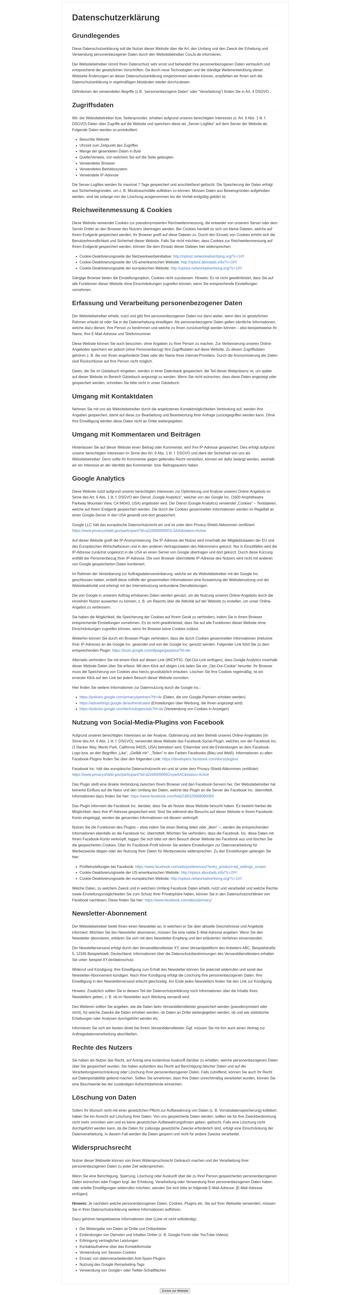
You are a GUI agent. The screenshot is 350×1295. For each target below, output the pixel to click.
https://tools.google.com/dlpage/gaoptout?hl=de (151, 650)
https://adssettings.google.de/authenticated (115, 703)
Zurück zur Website (175, 1290)
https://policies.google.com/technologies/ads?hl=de (121, 709)
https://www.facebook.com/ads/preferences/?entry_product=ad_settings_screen (200, 867)
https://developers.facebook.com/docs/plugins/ (200, 759)
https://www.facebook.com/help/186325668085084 (172, 796)
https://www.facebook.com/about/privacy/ (178, 900)
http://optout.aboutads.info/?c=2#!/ (209, 262)
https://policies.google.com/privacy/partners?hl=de (121, 697)
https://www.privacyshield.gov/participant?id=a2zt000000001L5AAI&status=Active (139, 531)
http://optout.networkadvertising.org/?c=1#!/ (208, 256)
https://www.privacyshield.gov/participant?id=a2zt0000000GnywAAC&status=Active (140, 775)
